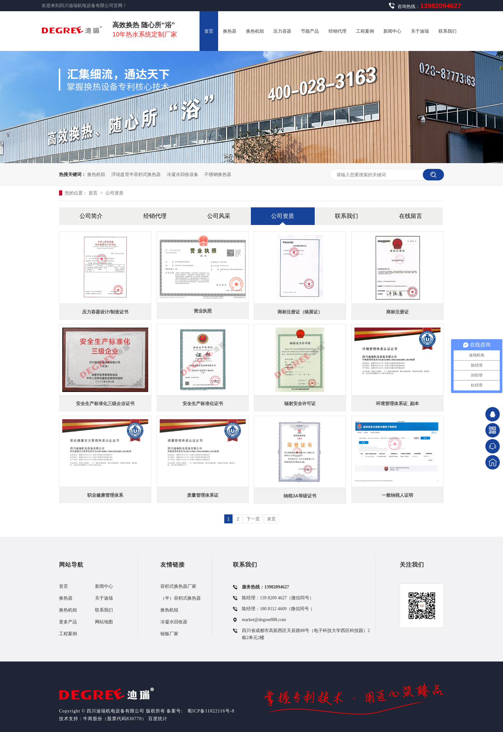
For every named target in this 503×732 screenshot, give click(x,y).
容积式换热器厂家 (178, 586)
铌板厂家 (169, 633)
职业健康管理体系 (105, 495)
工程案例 (68, 633)
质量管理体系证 (202, 495)
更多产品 (68, 622)
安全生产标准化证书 (203, 403)
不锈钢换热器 (217, 174)
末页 (271, 518)
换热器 (65, 598)
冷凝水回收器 (173, 622)
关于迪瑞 (104, 598)
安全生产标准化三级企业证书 (105, 403)
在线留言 (410, 216)
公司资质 (115, 192)
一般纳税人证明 (397, 495)
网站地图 (104, 622)
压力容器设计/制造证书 (105, 311)
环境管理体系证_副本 (397, 403)
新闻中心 (104, 586)
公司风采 (218, 216)
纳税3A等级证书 (300, 495)
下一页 (253, 518)
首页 (94, 192)
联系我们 (346, 216)
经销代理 (154, 216)
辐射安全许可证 (300, 403)
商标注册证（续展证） (299, 311)
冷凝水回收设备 (182, 174)
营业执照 (203, 310)
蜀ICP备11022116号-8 (210, 711)
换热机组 (96, 174)
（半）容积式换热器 (180, 598)
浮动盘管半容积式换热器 (136, 174)
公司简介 (91, 216)
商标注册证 (397, 311)
